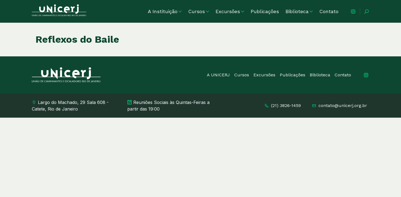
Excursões (230, 11)
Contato (328, 11)
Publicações (265, 11)
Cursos (198, 11)
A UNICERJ (218, 74)
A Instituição (165, 11)
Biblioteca (299, 11)
